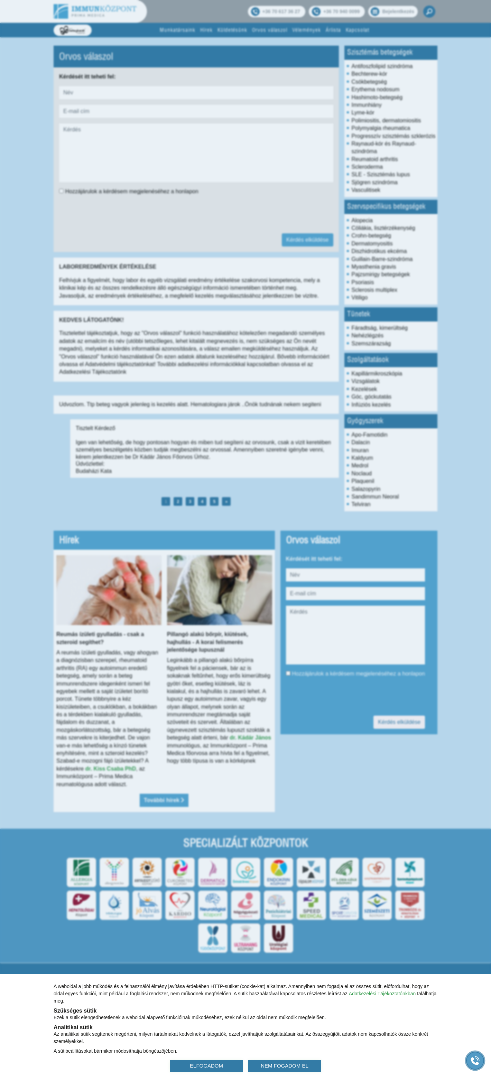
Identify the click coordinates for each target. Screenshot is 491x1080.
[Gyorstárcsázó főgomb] (475, 1061)
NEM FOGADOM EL (284, 1066)
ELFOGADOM (206, 1066)
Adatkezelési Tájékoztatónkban (382, 993)
